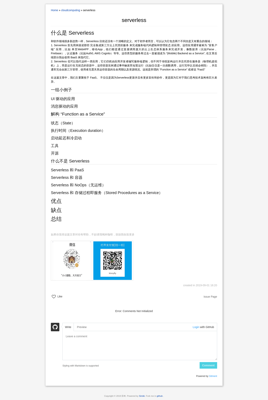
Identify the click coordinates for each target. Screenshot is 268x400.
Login (196, 327)
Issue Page (210, 296)
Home (54, 10)
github (160, 396)
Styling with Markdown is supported (80, 365)
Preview (82, 327)
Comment (208, 365)
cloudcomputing (70, 10)
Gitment (213, 376)
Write (68, 327)
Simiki (142, 396)
